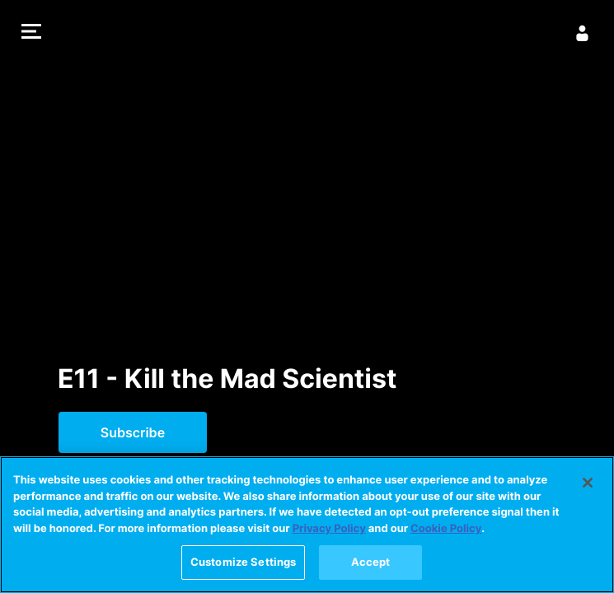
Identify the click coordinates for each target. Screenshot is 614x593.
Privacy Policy (329, 537)
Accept (371, 570)
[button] (31, 33)
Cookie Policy (445, 537)
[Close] (587, 492)
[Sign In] (582, 33)
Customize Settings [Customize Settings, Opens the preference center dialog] (243, 570)
